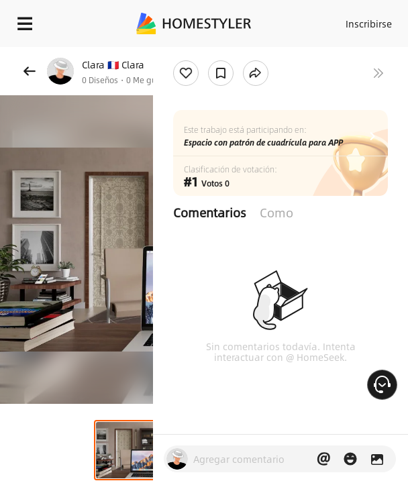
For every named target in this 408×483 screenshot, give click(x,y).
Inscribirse (369, 23)
